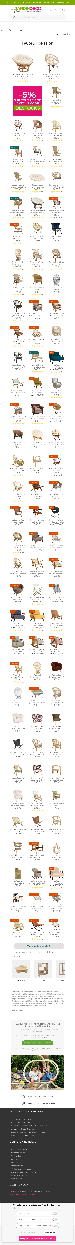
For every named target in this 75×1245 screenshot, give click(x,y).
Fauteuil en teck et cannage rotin (37, 573)
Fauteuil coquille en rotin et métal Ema (37, 161)
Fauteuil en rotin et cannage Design (56, 831)
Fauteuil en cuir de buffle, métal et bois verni (37, 522)
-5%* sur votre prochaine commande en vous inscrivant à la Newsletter (37, 1025)
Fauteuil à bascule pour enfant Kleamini (37, 651)
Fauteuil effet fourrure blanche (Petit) (18, 806)
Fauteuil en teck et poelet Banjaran (18, 522)
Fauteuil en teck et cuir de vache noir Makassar (37, 857)
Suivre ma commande (21, 1119)
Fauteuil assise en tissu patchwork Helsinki (56, 599)
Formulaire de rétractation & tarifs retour (29, 1126)
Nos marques (17, 1166)
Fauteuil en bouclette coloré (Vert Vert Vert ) (56, 728)
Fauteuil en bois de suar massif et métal (56, 574)
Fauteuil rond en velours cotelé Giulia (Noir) (56, 522)
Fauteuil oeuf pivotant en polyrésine (56, 290)
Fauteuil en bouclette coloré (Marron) (56, 677)
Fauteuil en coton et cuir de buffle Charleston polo (37, 419)
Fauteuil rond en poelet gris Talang (37, 702)
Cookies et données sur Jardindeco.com (37, 1205)
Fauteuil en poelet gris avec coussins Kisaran (37, 315)
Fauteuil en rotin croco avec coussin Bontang (56, 213)
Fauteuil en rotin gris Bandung (18, 314)
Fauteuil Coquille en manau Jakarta (18, 573)
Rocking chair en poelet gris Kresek (37, 882)
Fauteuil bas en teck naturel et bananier (37, 367)
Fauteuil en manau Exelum (18, 676)
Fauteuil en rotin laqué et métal (18, 134)
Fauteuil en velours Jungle (56, 237)
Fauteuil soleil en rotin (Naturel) (18, 547)
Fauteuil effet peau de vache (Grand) (37, 728)
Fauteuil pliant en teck (18, 830)
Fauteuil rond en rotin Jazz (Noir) (18, 366)
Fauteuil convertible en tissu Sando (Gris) (18, 625)
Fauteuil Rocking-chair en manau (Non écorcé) (18, 470)
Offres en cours (18, 1153)
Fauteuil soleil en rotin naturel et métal (52, 75)
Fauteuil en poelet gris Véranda (56, 495)
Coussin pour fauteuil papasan (37, 186)
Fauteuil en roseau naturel (18, 882)
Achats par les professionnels (24, 1129)
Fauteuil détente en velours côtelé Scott (37, 548)
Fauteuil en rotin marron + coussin (37, 753)
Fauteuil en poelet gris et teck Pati (56, 314)
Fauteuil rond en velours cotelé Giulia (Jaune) (56, 419)
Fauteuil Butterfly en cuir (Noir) (18, 753)
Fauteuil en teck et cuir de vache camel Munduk (56, 625)
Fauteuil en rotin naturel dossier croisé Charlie (37, 470)
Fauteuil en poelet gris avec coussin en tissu (18, 419)
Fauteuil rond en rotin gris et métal (56, 909)
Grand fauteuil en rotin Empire (18, 856)
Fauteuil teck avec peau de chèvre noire (18, 909)
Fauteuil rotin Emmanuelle (18, 263)
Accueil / (5, 30)
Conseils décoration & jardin (23, 1172)
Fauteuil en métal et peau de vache (56, 933)
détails (18, 1208)
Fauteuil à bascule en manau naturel (37, 340)
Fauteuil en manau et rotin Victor (56, 102)
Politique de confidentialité (23, 1135)
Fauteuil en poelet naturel (56, 753)
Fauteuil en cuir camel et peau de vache (18, 445)
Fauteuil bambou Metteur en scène (37, 598)
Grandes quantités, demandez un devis (28, 1132)
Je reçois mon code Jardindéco (37, 1043)
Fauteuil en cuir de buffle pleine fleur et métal (37, 934)
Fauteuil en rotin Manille (56, 469)
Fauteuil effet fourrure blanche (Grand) (18, 728)
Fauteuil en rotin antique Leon (18, 340)
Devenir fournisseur (20, 1175)
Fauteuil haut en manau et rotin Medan (18, 187)
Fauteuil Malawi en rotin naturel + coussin (56, 341)
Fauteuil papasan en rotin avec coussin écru (23, 75)
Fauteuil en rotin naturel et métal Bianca (56, 445)
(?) (35, 1213)
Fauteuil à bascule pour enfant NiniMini (56, 651)
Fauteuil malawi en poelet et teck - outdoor (56, 703)
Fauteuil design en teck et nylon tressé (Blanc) (18, 393)
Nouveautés (16, 1162)
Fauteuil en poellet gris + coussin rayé (56, 393)
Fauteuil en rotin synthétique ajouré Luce (37, 909)
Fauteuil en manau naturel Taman (37, 806)
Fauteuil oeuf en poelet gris (18, 598)
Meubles (14, 30)
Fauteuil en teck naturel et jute (56, 779)
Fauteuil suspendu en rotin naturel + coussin (56, 857)
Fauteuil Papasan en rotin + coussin (37, 444)
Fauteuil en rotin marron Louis (18, 495)
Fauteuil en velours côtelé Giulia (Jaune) (37, 393)
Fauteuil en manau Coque (18, 237)
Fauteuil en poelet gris (56, 805)
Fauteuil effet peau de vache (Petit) (37, 780)
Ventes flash (16, 1156)
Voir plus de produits (39, 946)
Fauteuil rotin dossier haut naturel (18, 161)
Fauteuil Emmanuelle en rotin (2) (37, 677)
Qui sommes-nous (19, 1149)
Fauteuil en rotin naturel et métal (56, 186)
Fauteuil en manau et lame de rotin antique (57, 161)
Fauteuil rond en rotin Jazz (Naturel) (18, 780)
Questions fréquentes (20, 1122)
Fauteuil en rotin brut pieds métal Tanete (37, 238)
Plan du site (16, 1179)
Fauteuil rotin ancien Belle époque (18, 290)
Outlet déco (16, 1159)
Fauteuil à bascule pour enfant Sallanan (18, 651)
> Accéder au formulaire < (22, 1194)
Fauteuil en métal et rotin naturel (56, 547)
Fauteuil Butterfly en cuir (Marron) (37, 830)
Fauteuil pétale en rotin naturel (56, 263)
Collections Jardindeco (21, 1169)
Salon (22, 30)
